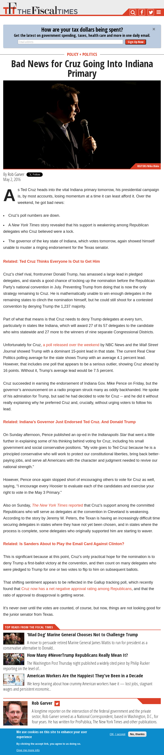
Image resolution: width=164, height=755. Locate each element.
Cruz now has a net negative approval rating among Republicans (76, 589)
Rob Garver (16, 174)
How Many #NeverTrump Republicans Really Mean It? (77, 655)
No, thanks (137, 734)
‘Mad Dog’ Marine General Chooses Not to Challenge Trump (82, 634)
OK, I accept (117, 734)
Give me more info (28, 750)
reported (75, 505)
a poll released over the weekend (71, 345)
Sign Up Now (136, 42)
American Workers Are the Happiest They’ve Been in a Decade (85, 675)
